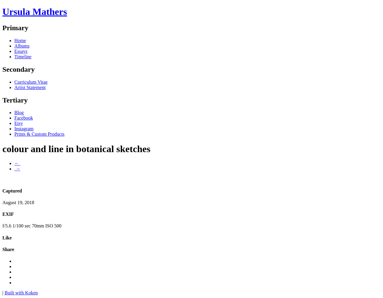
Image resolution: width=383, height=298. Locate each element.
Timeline (22, 56)
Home (20, 40)
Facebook (23, 117)
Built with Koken (21, 292)
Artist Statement (29, 87)
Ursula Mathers (34, 11)
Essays (21, 51)
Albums (22, 45)
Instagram (24, 128)
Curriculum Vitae (31, 82)
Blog (19, 112)
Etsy (18, 123)
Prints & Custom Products (39, 134)
